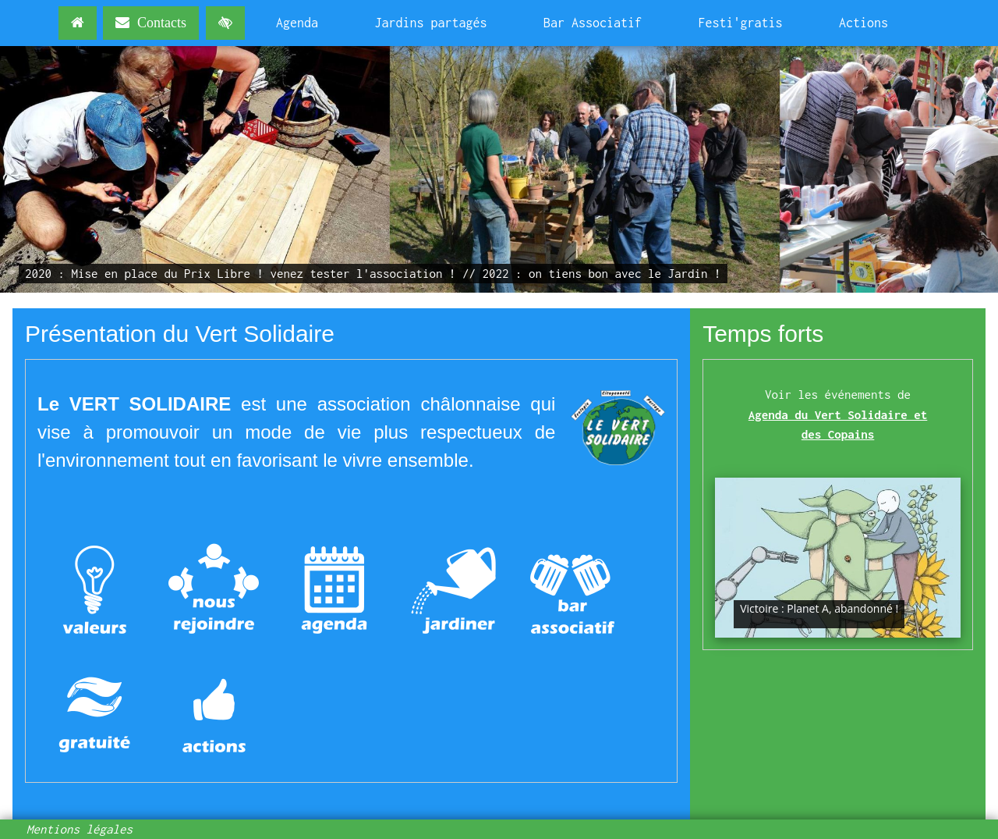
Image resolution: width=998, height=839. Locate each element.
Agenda (297, 23)
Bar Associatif (592, 23)
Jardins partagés (431, 23)
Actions (863, 23)
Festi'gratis (741, 23)
